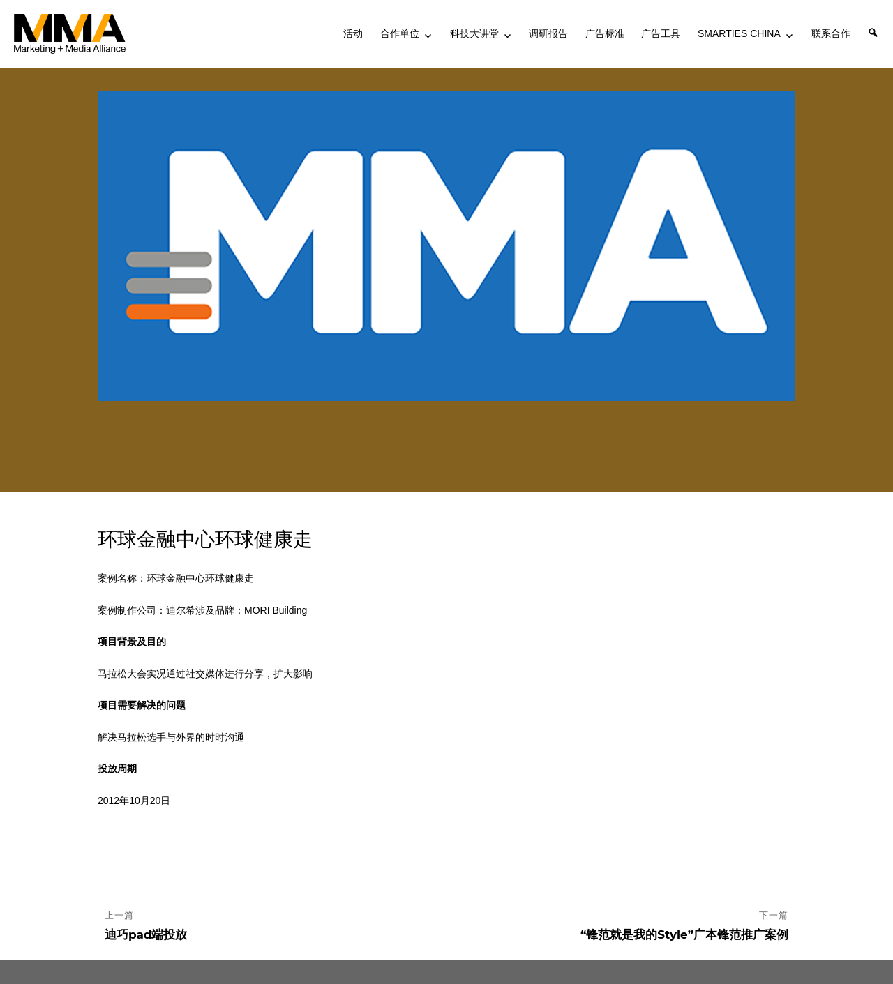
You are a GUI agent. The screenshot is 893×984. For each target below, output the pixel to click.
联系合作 (830, 33)
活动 (353, 33)
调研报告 (548, 33)
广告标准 (604, 33)
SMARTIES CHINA (739, 33)
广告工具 (660, 33)
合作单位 (399, 33)
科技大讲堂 (474, 33)
